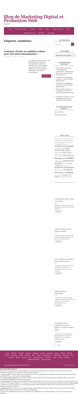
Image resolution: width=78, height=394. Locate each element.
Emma (58, 97)
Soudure (57, 353)
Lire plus (45, 76)
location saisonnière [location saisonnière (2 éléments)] (64, 154)
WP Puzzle (71, 365)
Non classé (11, 357)
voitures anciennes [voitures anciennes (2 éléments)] (58, 175)
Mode (68, 29)
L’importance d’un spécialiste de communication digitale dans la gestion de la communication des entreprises (65, 71)
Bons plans (51, 33)
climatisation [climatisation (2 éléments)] (62, 142)
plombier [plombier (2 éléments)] (64, 163)
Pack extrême (74, 383)
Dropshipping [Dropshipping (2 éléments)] (57, 144)
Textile (54, 357)
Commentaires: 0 (21, 56)
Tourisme (60, 357)
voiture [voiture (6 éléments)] (69, 172)
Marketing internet (29, 33)
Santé (40, 29)
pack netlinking (5, 381)
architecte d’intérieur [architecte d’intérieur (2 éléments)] (66, 138)
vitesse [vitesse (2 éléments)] (64, 172)
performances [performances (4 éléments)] (68, 161)
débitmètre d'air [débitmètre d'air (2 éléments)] (63, 144)
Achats (7, 353)
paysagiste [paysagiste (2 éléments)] (61, 161)
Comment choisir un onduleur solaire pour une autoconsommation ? (24, 52)
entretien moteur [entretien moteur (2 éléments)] (58, 152)
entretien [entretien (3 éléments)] (67, 148)
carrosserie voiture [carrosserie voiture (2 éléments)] (65, 140)
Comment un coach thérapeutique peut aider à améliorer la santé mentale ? (65, 98)
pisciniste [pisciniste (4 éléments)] (58, 163)
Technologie (48, 357)
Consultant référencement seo (10, 378)
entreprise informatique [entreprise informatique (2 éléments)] (60, 148)
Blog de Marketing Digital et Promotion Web (33, 18)
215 (59, 345)
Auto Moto (28, 353)
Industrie (7, 355)
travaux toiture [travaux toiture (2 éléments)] (61, 169)
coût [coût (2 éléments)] (71, 142)
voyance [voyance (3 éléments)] (57, 177)
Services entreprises (21, 29)
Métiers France (57, 355)
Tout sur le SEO (5, 374)
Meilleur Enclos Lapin (61, 115)
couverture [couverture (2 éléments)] (68, 142)
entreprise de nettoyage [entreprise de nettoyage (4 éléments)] (64, 146)
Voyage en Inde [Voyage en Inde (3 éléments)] (66, 175)
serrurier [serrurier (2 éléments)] (68, 165)
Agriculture (13, 353)
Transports (67, 357)
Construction (50, 353)
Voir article (58, 211)
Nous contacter (59, 112)
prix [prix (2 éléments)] (67, 163)
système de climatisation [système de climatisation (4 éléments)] (64, 167)
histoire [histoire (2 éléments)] (56, 154)
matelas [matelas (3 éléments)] (63, 158)
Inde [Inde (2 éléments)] (59, 154)
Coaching (42, 353)
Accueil (10, 29)
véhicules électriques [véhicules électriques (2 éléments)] (64, 176)
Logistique (27, 355)
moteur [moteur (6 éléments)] (70, 158)
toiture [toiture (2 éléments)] (56, 169)
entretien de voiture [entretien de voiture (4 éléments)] (62, 150)
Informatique (14, 355)
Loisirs (47, 29)
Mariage (39, 355)
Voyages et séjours (57, 29)
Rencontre (24, 357)
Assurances (21, 353)
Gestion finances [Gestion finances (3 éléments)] (67, 152)
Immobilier (41, 33)
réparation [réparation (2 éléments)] (64, 165)
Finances (63, 353)
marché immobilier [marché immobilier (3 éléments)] (68, 156)
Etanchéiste (65, 355)
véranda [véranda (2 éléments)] (70, 176)
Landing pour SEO (6, 388)
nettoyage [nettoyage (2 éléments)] (57, 161)
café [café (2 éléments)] (60, 140)
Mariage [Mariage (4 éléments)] (58, 158)
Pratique (32, 29)
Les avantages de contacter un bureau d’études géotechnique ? (64, 79)
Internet (21, 355)
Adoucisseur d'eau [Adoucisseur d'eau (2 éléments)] (58, 138)
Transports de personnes (33, 359)
